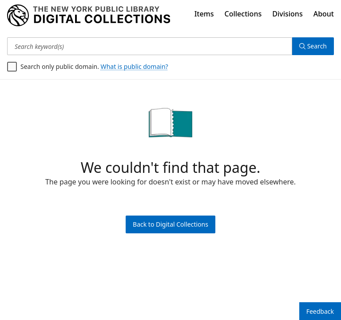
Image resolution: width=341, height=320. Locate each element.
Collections (243, 14)
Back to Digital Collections (170, 224)
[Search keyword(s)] (149, 46)
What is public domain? (134, 66)
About (323, 14)
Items (204, 14)
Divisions (287, 14)
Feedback (320, 311)
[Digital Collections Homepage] (88, 15)
